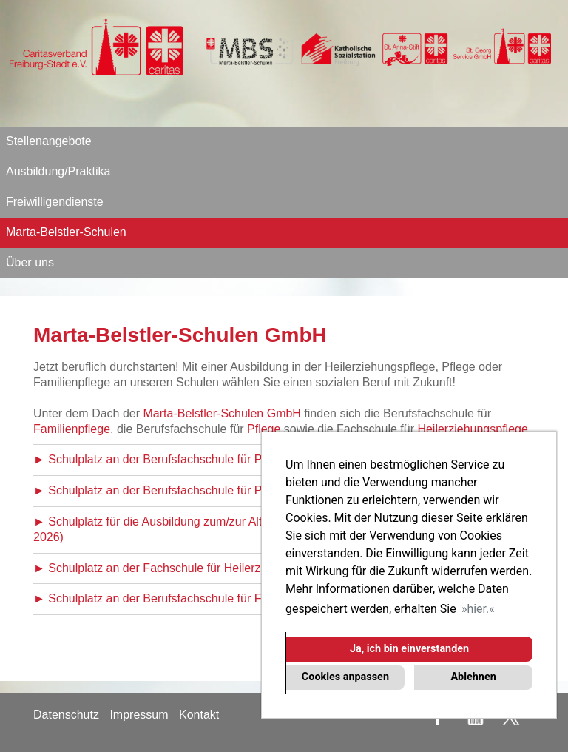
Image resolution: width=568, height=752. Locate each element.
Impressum (138, 714)
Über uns (30, 262)
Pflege (263, 429)
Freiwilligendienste (55, 201)
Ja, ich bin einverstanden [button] (409, 648)
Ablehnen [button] (473, 677)
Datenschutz (66, 714)
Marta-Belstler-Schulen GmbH (222, 413)
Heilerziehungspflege (472, 429)
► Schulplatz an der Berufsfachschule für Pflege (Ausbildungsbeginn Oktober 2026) (253, 459)
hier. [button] (478, 609)
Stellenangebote (49, 141)
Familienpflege (71, 429)
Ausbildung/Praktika (58, 171)
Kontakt (199, 714)
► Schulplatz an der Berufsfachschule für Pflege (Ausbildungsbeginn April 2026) (244, 490)
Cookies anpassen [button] (345, 677)
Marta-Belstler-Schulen (66, 232)
